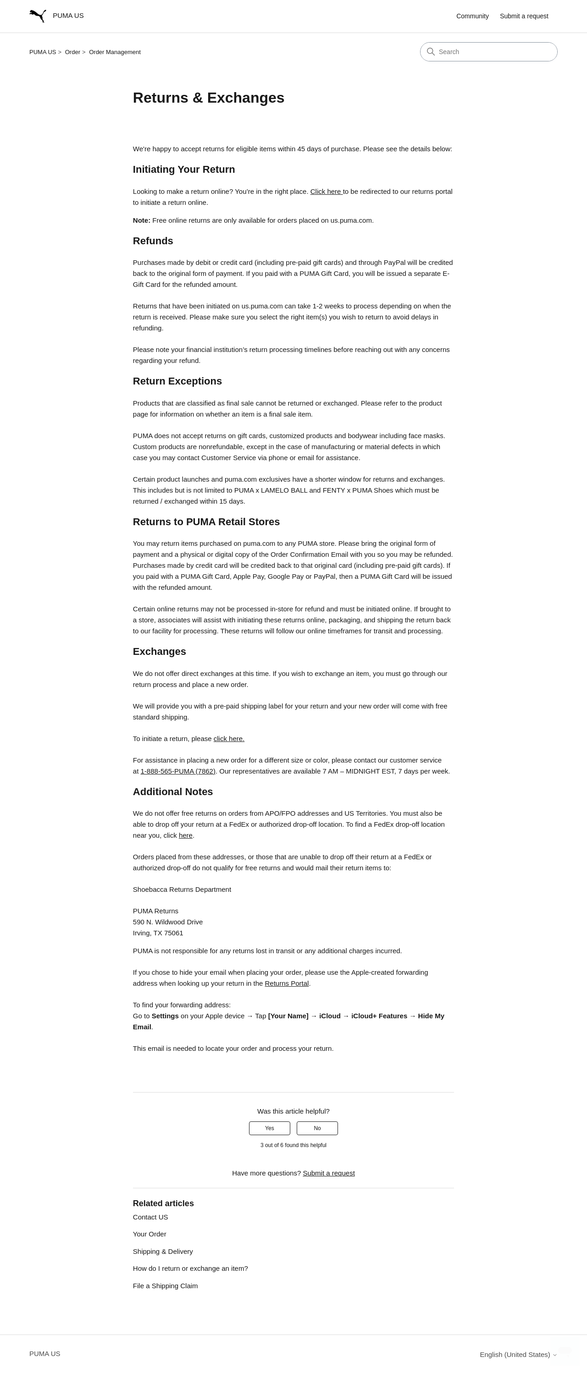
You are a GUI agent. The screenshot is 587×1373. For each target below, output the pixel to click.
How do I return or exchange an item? (190, 1268)
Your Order (149, 1234)
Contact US (150, 1217)
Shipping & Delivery (163, 1251)
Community (472, 16)
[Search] (489, 52)
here (186, 835)
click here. (229, 738)
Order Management (115, 52)
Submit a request (524, 16)
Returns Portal (287, 983)
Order (72, 52)
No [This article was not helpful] (317, 1128)
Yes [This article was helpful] (269, 1128)
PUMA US (42, 52)
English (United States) (519, 1354)
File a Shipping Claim (165, 1286)
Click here (326, 191)
